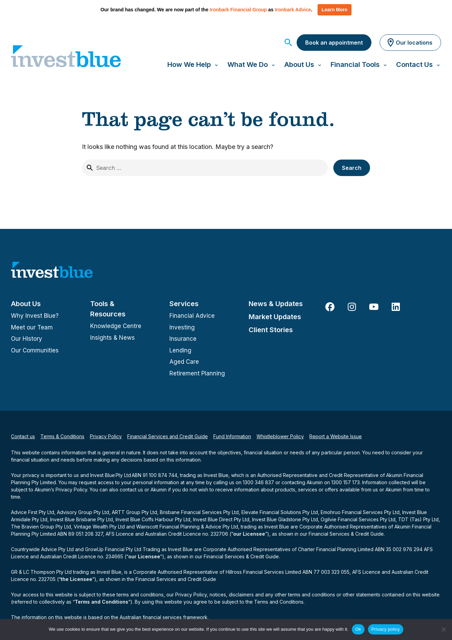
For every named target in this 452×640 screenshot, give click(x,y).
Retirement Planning (197, 373)
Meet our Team (32, 327)
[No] (443, 629)
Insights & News (112, 337)
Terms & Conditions (62, 436)
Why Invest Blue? (35, 315)
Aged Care (184, 361)
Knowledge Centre (115, 326)
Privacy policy (385, 629)
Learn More (334, 9)
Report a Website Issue (335, 436)
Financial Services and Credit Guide (167, 436)
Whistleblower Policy (280, 436)
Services (184, 304)
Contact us (23, 436)
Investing (182, 327)
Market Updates (275, 317)
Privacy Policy (106, 436)
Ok (358, 629)
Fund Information (232, 436)
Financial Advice (192, 315)
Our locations (408, 42)
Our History (26, 338)
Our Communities (35, 350)
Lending (180, 350)
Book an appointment (334, 42)
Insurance (183, 338)
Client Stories (271, 330)
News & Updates (276, 304)
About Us (26, 304)
